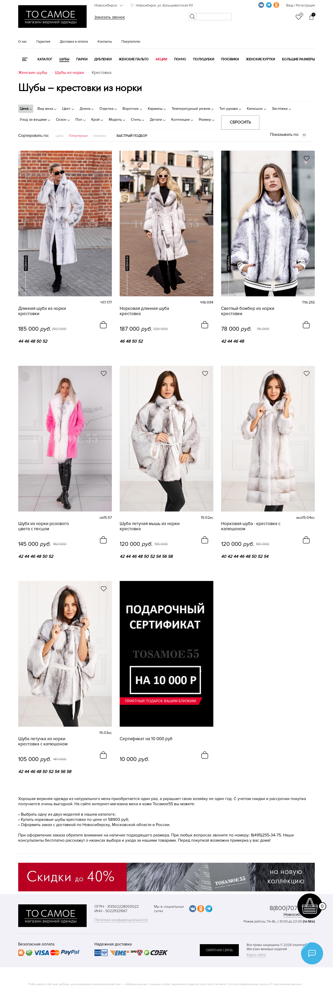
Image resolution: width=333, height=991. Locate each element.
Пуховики (230, 59)
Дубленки (103, 59)
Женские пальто (134, 59)
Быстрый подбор (132, 136)
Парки (81, 59)
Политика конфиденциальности (121, 920)
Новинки (99, 136)
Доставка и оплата (74, 42)
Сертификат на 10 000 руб (146, 738)
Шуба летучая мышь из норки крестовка (150, 526)
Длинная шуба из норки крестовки (42, 311)
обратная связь (219, 950)
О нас (22, 42)
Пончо (180, 59)
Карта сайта (256, 954)
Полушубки (203, 59)
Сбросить (240, 122)
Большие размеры (298, 59)
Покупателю (130, 42)
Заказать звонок (109, 17)
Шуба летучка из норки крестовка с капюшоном (43, 741)
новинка (26, 263)
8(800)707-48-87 (292, 908)
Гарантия (43, 42)
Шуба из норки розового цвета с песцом (43, 526)
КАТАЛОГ (44, 59)
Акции (161, 59)
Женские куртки (260, 59)
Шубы (64, 59)
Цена (59, 136)
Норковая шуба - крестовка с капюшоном (250, 526)
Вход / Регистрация (300, 5)
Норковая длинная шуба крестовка (144, 311)
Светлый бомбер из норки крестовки (247, 311)
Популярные (78, 136)
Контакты (105, 42)
